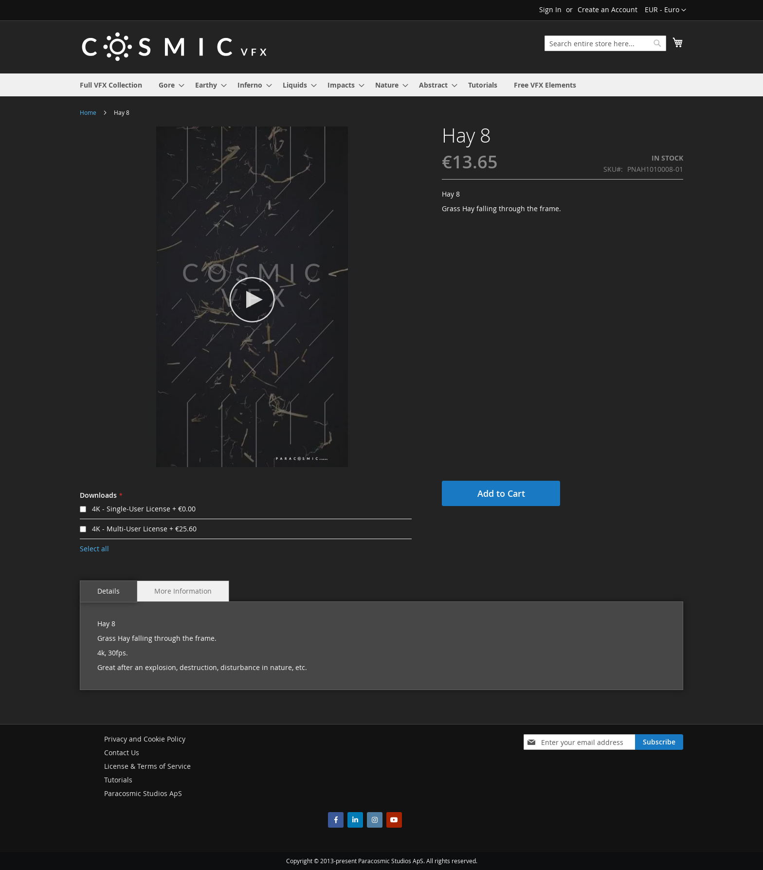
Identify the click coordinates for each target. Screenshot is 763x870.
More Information (183, 591)
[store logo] (174, 46)
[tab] (108, 591)
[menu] (381, 84)
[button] (665, 10)
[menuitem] (111, 84)
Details (108, 591)
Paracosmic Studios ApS (143, 793)
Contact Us (121, 752)
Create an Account (607, 9)
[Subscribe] (659, 742)
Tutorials (118, 779)
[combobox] (605, 43)
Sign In (550, 9)
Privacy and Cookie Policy (144, 738)
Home (88, 112)
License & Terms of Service (147, 766)
